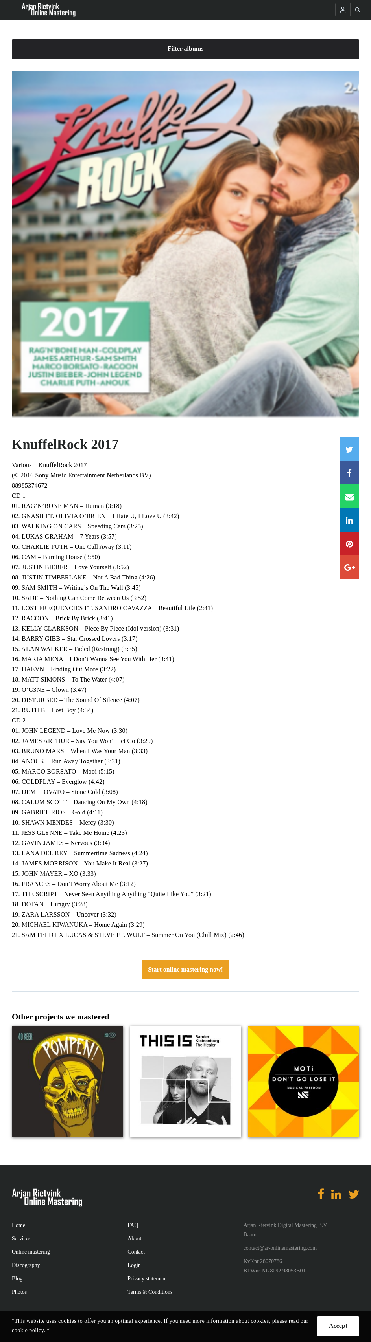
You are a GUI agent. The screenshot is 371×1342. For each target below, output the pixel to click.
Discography (26, 1265)
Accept (338, 1325)
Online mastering (31, 1252)
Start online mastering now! (185, 969)
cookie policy (28, 1330)
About (134, 1238)
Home (18, 1225)
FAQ (132, 1225)
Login (133, 1265)
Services (21, 1238)
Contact (136, 1252)
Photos (19, 1292)
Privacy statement (147, 1279)
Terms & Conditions (149, 1292)
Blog (17, 1279)
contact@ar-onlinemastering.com (280, 1248)
